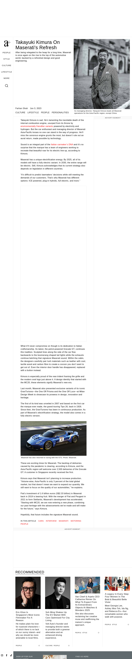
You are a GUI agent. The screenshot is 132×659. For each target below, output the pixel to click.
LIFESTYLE (6, 72)
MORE (7, 78)
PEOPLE (7, 53)
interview (51, 521)
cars (41, 521)
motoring (76, 521)
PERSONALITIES (60, 112)
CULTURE (6, 65)
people (24, 524)
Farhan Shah (21, 108)
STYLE (6, 59)
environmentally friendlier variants (37, 126)
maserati (63, 521)
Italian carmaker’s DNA (62, 144)
